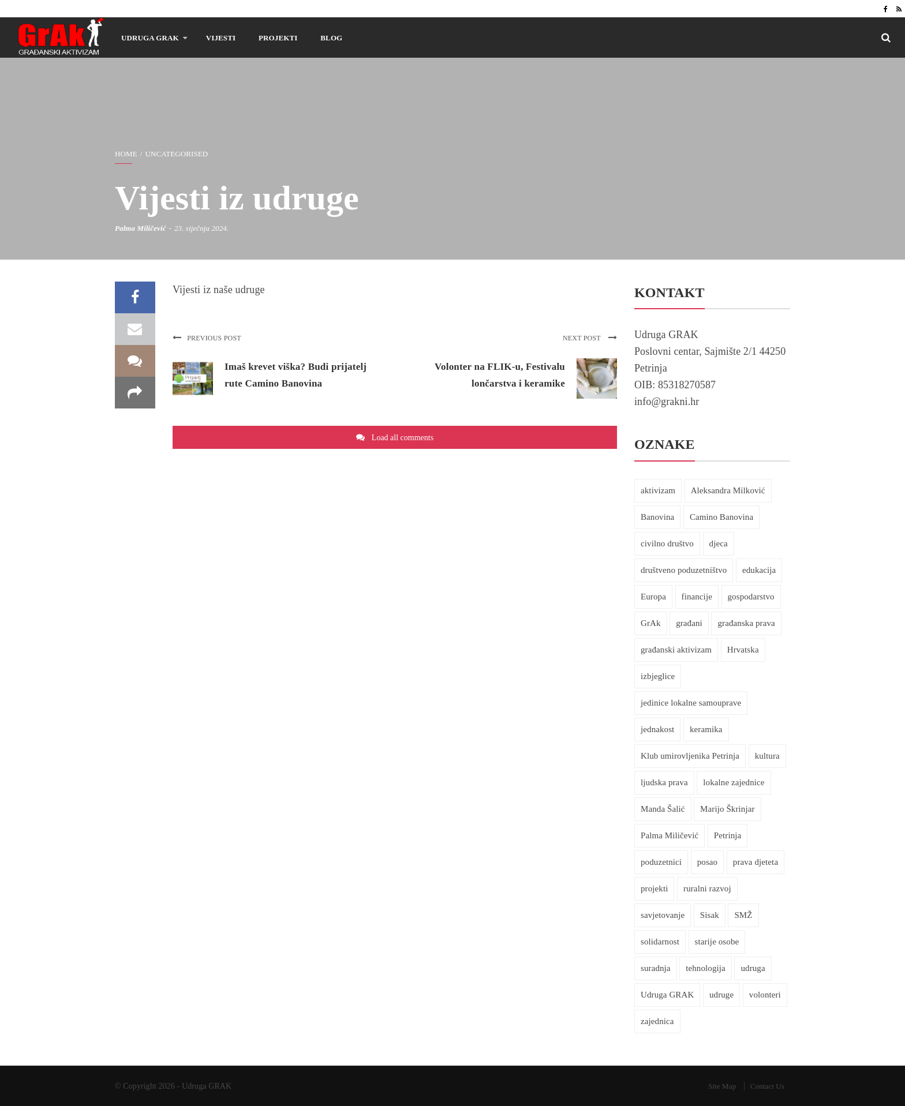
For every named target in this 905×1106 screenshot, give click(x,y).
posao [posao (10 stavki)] (707, 862)
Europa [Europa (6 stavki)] (653, 596)
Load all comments (402, 437)
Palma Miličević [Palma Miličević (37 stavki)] (669, 835)
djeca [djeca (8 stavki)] (718, 543)
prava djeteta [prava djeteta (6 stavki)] (755, 862)
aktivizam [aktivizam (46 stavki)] (658, 490)
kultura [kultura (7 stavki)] (767, 755)
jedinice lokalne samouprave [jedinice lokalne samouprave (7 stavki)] (691, 702)
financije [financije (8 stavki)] (697, 596)
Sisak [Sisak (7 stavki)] (709, 915)
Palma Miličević (140, 228)
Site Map (722, 1086)
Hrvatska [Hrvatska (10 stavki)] (743, 649)
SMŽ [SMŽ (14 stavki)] (743, 915)
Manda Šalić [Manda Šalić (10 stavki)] (663, 808)
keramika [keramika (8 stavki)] (706, 729)
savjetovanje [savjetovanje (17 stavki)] (663, 915)
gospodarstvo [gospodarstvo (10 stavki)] (751, 596)
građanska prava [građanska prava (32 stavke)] (746, 623)
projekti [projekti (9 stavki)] (654, 888)
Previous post (207, 338)
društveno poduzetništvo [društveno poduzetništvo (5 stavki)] (684, 570)
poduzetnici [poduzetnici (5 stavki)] (661, 862)
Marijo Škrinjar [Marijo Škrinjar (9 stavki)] (727, 808)
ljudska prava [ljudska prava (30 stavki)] (664, 782)
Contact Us (767, 1086)
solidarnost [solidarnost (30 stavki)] (660, 941)
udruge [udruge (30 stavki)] (721, 994)
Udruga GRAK (150, 37)
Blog (331, 37)
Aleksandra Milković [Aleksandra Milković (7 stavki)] (728, 490)
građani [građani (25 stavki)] (689, 623)
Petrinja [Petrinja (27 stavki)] (727, 835)
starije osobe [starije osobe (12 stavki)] (717, 941)
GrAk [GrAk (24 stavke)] (651, 623)
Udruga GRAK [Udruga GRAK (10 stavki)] (667, 994)
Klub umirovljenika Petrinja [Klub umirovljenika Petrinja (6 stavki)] (690, 755)
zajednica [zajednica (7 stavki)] (657, 1021)
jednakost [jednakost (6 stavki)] (657, 729)
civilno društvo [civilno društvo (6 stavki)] (667, 543)
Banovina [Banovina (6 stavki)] (657, 517)
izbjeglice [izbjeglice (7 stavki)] (658, 676)
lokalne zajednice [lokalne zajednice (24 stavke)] (733, 782)
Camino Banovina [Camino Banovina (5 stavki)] (721, 517)
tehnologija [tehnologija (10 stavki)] (706, 968)
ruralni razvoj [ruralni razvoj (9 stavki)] (707, 888)
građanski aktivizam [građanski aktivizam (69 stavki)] (676, 649)
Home (126, 153)
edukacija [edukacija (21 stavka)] (759, 570)
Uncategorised (176, 153)
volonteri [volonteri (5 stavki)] (765, 994)
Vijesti (220, 37)
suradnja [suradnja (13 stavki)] (656, 968)
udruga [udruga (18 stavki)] (753, 968)
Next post (590, 338)
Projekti (278, 37)
